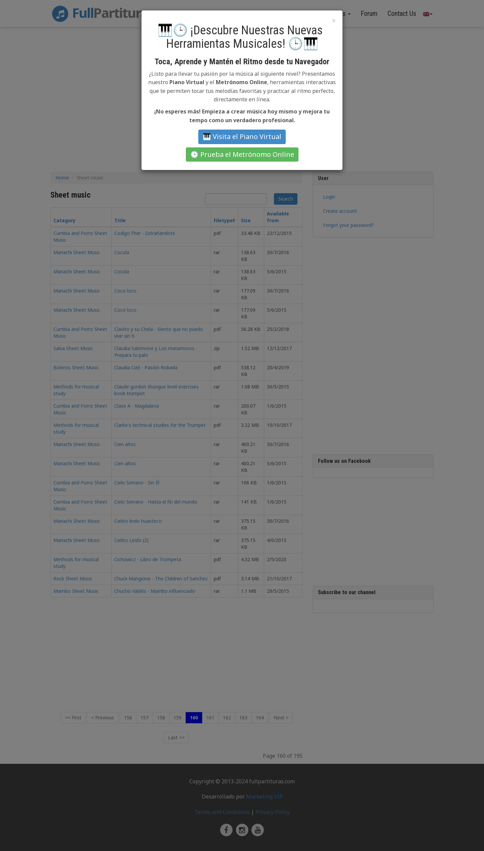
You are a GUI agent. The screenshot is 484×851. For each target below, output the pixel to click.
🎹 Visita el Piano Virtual (242, 136)
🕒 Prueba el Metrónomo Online (242, 154)
